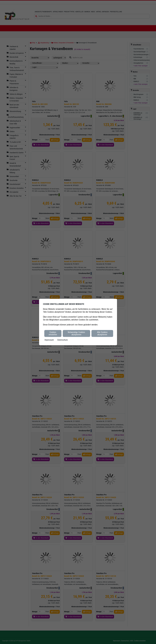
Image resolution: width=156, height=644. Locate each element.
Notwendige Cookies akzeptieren (76, 333)
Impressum (49, 340)
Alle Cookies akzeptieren (102, 333)
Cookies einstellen (53, 333)
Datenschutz (62, 340)
